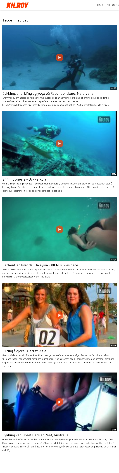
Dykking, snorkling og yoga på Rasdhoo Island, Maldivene (47, 93)
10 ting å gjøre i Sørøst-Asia (24, 351)
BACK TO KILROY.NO (108, 4)
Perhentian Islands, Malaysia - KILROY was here (40, 265)
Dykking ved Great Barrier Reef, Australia (35, 435)
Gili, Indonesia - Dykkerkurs (24, 179)
